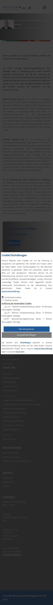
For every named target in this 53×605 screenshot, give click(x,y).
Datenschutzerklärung (11, 291)
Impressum (20, 352)
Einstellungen (25, 342)
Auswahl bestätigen (26, 334)
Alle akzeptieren (26, 329)
